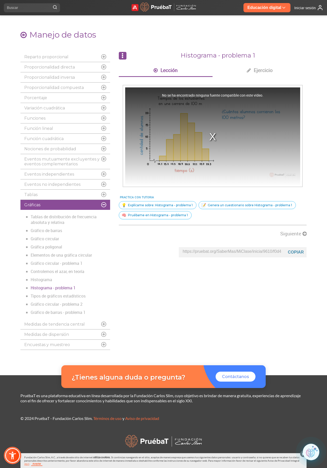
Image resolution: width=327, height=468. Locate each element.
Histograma (41, 279)
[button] (12, 455)
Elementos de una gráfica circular (61, 255)
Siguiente (293, 233)
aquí (26, 463)
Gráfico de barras (46, 230)
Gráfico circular (45, 239)
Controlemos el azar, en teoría (57, 271)
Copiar (296, 252)
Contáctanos (235, 376)
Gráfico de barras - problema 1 (58, 312)
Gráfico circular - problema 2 (57, 304)
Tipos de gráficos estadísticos (58, 296)
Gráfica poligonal (46, 247)
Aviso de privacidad (142, 418)
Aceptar (36, 463)
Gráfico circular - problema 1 (57, 263)
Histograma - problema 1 (53, 288)
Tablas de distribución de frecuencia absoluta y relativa (64, 219)
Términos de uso (107, 418)
